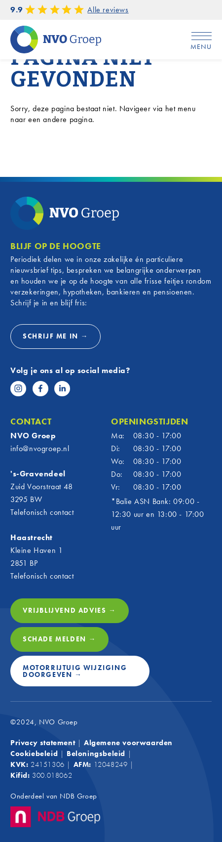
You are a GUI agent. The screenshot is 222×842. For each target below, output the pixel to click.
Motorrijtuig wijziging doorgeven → (75, 671)
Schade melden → (59, 638)
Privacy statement (42, 743)
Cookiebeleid (34, 753)
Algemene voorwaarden (128, 743)
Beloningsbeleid (96, 753)
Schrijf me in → (55, 336)
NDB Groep (78, 796)
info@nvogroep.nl (40, 448)
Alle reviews (107, 9)
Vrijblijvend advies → (69, 610)
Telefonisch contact (42, 512)
